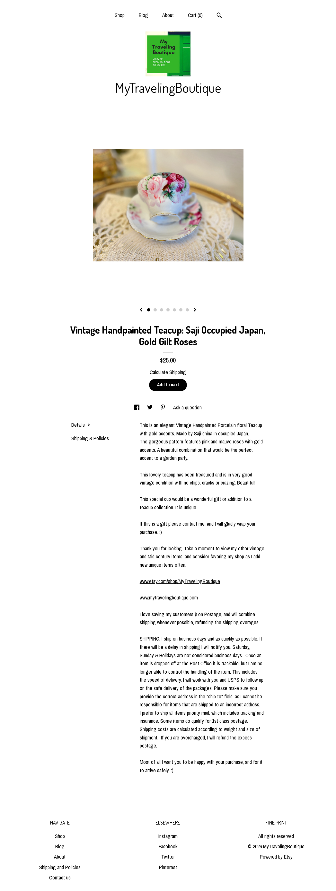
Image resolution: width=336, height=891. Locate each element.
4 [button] (168, 309)
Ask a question (187, 407)
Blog (143, 15)
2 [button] (155, 309)
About (168, 15)
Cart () (195, 15)
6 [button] (180, 309)
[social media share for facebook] (137, 407)
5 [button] (174, 309)
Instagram (168, 836)
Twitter (168, 856)
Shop (120, 15)
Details (80, 424)
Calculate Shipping (168, 372)
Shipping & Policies (90, 438)
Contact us (60, 877)
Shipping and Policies (60, 867)
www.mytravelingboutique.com (169, 597)
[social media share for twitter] (150, 407)
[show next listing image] (195, 310)
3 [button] (161, 309)
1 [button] (148, 309)
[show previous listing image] (141, 310)
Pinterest (168, 867)
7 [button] (187, 309)
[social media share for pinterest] (163, 407)
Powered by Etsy (276, 856)
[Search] (219, 16)
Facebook (168, 846)
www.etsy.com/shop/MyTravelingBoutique (180, 581)
